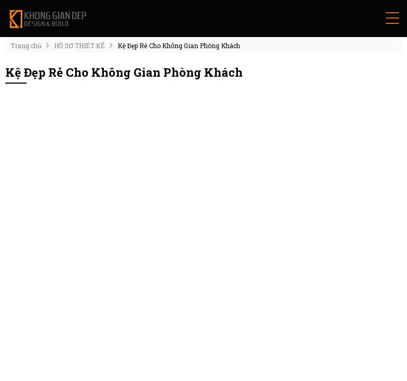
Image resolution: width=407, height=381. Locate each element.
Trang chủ (26, 45)
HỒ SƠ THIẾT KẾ (79, 45)
